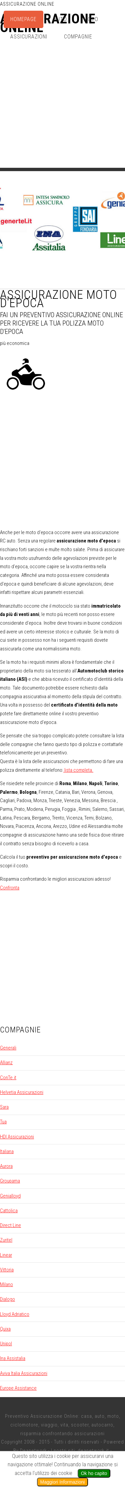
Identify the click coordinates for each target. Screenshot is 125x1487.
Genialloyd (10, 1196)
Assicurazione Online (27, 4)
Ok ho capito (94, 1473)
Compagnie (78, 36)
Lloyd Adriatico (14, 1314)
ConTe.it (8, 1078)
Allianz (6, 1063)
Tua (3, 1122)
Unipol (6, 1344)
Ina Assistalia (12, 1358)
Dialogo (7, 1299)
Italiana (7, 1151)
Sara (4, 1107)
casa (86, 1416)
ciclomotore (24, 1425)
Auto (60, 19)
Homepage (23, 19)
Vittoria (7, 1270)
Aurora (6, 1166)
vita (64, 1425)
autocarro (102, 1425)
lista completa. (78, 770)
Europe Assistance (18, 1388)
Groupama (10, 1181)
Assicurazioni (29, 36)
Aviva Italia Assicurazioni (23, 1373)
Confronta (9, 888)
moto (113, 1416)
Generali (8, 1048)
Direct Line (10, 1225)
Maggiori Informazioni (62, 1482)
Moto (91, 19)
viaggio (49, 1425)
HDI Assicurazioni (17, 1137)
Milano (6, 1284)
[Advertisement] (62, 105)
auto (100, 1416)
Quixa (5, 1329)
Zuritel (6, 1240)
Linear (6, 1255)
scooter (80, 1425)
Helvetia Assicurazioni (21, 1092)
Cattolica (9, 1211)
